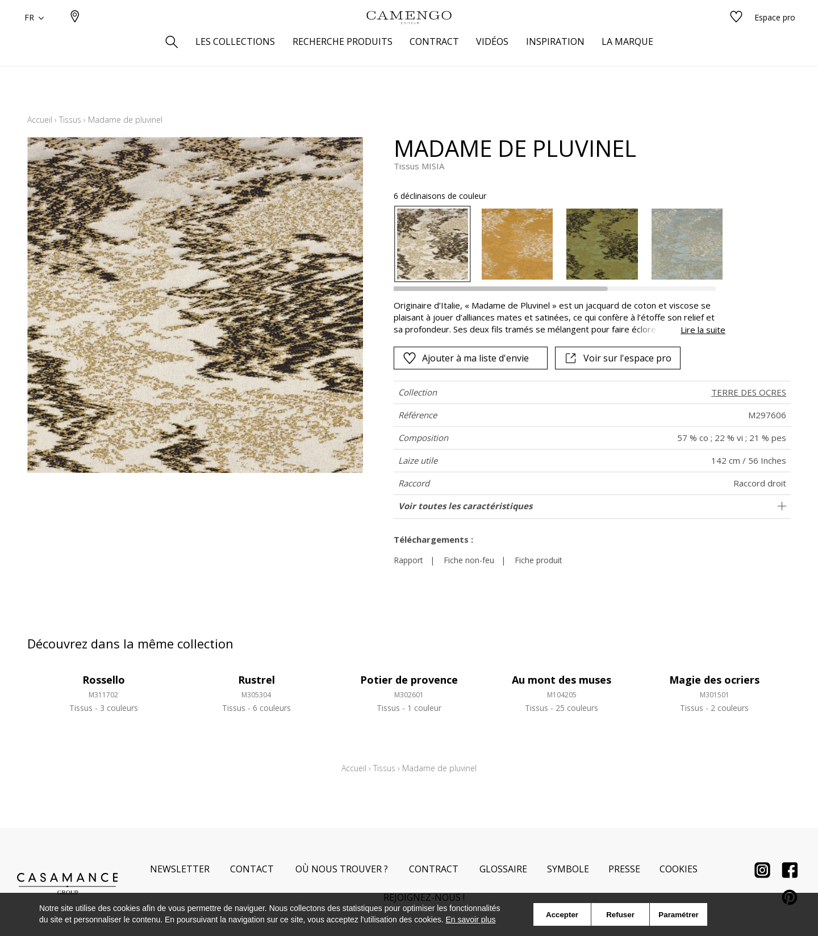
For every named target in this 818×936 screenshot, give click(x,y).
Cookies (679, 869)
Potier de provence (409, 680)
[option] (432, 244)
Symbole (568, 869)
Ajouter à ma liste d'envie (466, 358)
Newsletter (180, 869)
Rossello (103, 680)
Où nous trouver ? (341, 869)
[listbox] (553, 244)
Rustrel (256, 680)
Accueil (39, 119)
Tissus (70, 119)
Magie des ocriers (714, 680)
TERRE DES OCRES (748, 392)
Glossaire (503, 869)
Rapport (408, 560)
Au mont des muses (561, 680)
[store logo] (409, 35)
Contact (252, 869)
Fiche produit (538, 560)
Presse (624, 869)
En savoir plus (471, 919)
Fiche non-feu (469, 560)
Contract (433, 869)
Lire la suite (703, 329)
